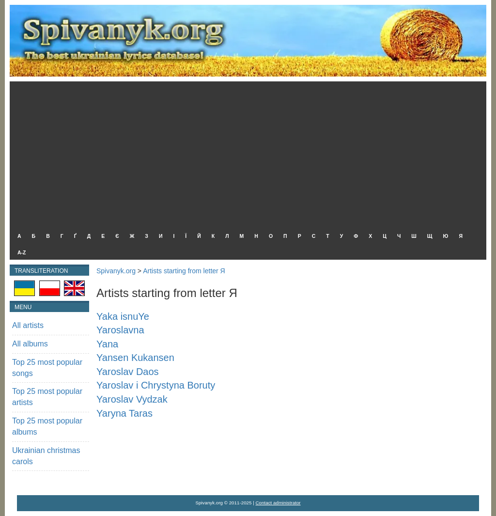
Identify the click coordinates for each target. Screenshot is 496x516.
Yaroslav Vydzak (132, 399)
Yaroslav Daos (127, 371)
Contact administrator (278, 502)
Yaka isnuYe (122, 316)
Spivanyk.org (116, 271)
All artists (28, 325)
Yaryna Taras (124, 413)
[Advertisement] (245, 154)
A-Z (21, 252)
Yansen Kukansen (135, 357)
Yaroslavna (120, 330)
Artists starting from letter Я (184, 271)
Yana (107, 344)
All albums (30, 344)
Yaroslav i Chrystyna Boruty (155, 385)
